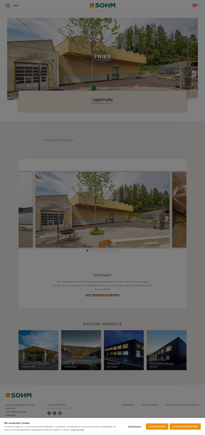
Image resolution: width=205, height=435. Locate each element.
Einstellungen (134, 426)
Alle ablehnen (157, 426)
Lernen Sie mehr (77, 430)
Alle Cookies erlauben (185, 426)
